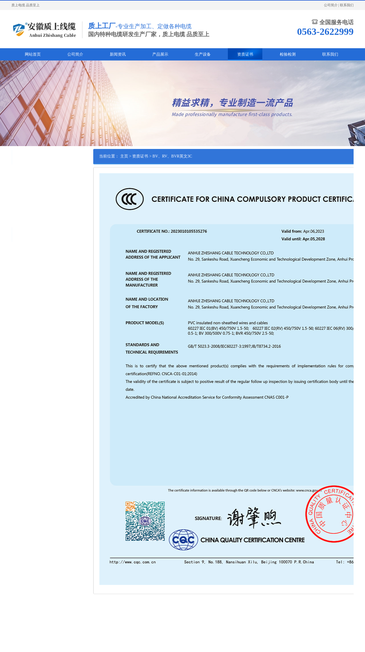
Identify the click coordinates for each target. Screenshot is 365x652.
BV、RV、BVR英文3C (30, 198)
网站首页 (33, 54)
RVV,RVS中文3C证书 (29, 171)
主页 (143, 156)
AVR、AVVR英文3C (28, 216)
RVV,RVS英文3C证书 (29, 180)
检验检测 (288, 54)
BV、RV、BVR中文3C (30, 189)
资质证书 (245, 54)
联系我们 (347, 5)
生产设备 (203, 54)
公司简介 (331, 5)
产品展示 (160, 54)
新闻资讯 (118, 54)
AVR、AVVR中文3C (28, 207)
